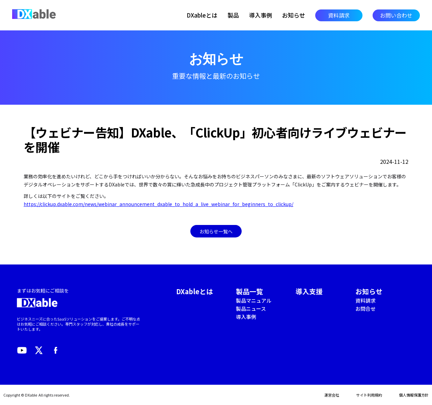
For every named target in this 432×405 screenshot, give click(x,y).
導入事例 (260, 15)
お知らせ (293, 15)
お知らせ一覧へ (216, 231)
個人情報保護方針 (414, 395)
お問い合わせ (396, 15)
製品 (233, 15)
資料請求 (339, 15)
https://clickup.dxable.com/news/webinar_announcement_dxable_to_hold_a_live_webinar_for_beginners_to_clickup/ (158, 204)
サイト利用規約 (369, 395)
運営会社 (331, 395)
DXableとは (202, 15)
